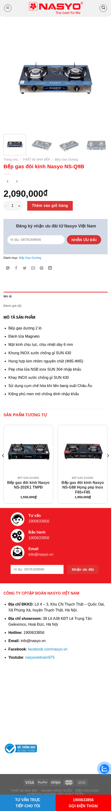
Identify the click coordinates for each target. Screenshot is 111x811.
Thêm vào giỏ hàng (50, 206)
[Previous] (3, 465)
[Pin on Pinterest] (42, 268)
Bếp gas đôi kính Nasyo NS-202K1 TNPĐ (28, 485)
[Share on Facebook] (16, 268)
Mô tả (8, 296)
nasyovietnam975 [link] (40, 657)
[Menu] (7, 8)
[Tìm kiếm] (103, 8)
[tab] (55, 296)
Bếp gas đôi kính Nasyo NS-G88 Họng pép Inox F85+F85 (82, 487)
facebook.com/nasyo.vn (47, 649)
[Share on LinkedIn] (50, 268)
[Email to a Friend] (33, 268)
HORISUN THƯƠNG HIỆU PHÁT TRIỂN (55, 794)
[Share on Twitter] (25, 268)
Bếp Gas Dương (66, 159)
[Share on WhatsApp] (8, 268)
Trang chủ (11, 159)
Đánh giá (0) (12, 305)
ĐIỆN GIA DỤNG (87, 790)
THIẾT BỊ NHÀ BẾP (36, 159)
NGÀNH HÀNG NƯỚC (56, 790)
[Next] (107, 465)
